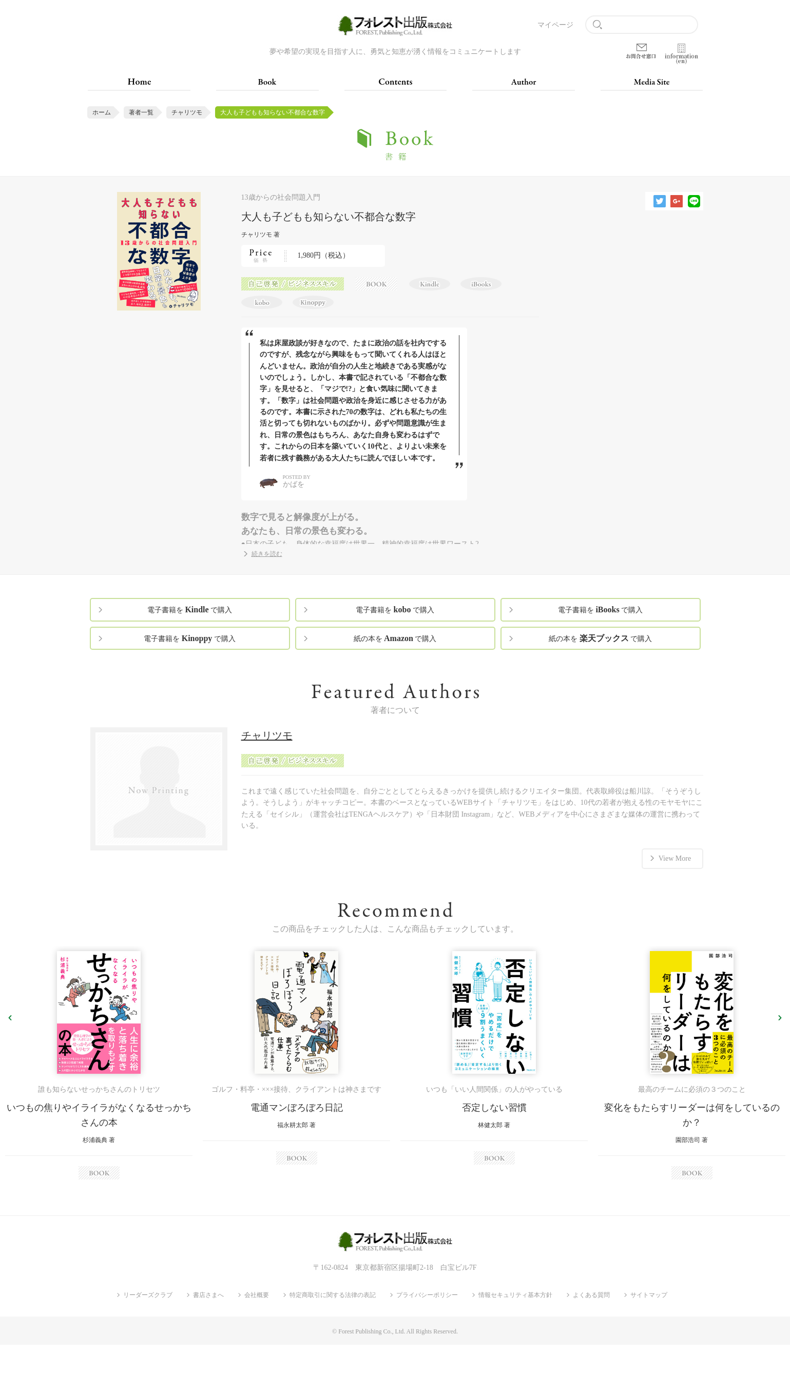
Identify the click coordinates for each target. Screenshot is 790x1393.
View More (675, 858)
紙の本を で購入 (395, 638)
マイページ (555, 25)
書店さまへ (208, 1295)
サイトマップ (648, 1295)
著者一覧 (141, 112)
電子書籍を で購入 (189, 609)
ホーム (101, 112)
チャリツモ (186, 112)
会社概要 (256, 1295)
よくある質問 (591, 1295)
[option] (99, 1065)
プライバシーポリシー (427, 1295)
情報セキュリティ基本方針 (515, 1295)
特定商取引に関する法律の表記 (333, 1295)
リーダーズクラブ (147, 1295)
